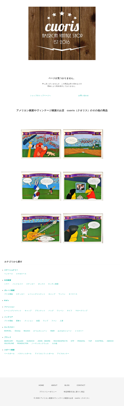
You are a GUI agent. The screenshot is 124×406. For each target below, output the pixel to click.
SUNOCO (31, 341)
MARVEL (8, 331)
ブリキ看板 (8, 294)
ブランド (7, 337)
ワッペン (62, 294)
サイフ (69, 311)
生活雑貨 (7, 280)
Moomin (27, 331)
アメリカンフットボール (44, 353)
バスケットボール (25, 353)
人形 (61, 321)
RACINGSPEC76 (61, 341)
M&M (52, 331)
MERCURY (8, 341)
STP (72, 341)
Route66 (19, 341)
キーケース (73, 294)
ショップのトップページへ (40, 95)
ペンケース (8, 274)
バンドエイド (18, 284)
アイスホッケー (63, 353)
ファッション (9, 307)
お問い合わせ (83, 95)
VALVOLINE (9, 343)
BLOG (67, 385)
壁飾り (18, 321)
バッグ (51, 311)
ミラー (6, 284)
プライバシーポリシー (48, 392)
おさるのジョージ (65, 331)
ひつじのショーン (40, 331)
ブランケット (40, 311)
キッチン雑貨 (53, 284)
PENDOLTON (22, 343)
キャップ (51, 294)
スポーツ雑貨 (9, 350)
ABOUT (54, 385)
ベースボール (9, 353)
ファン (54, 321)
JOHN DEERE (44, 341)
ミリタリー (79, 331)
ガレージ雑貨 (9, 290)
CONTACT (81, 385)
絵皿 (38, 321)
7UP (90, 341)
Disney (17, 331)
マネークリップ (81, 311)
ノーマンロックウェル (40, 343)
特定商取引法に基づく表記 (74, 392)
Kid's (6, 300)
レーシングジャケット (36, 294)
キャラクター (9, 327)
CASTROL (99, 341)
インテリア (8, 317)
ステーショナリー (11, 270)
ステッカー (30, 284)
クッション (29, 321)
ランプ (45, 321)
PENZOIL (81, 341)
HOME (41, 385)
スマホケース (21, 274)
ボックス (41, 284)
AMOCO (110, 341)
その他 (54, 343)
